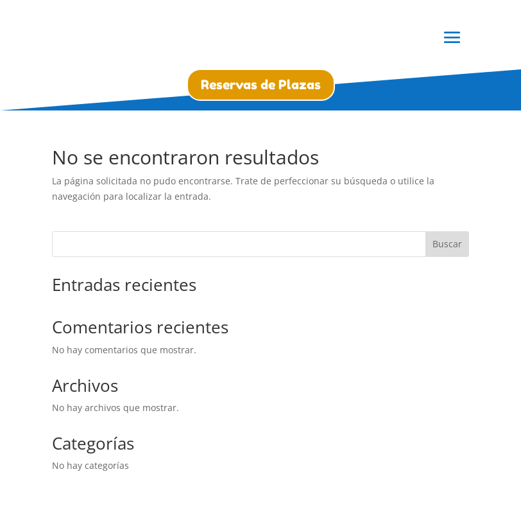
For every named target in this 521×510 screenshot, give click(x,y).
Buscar (447, 244)
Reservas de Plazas (261, 84)
